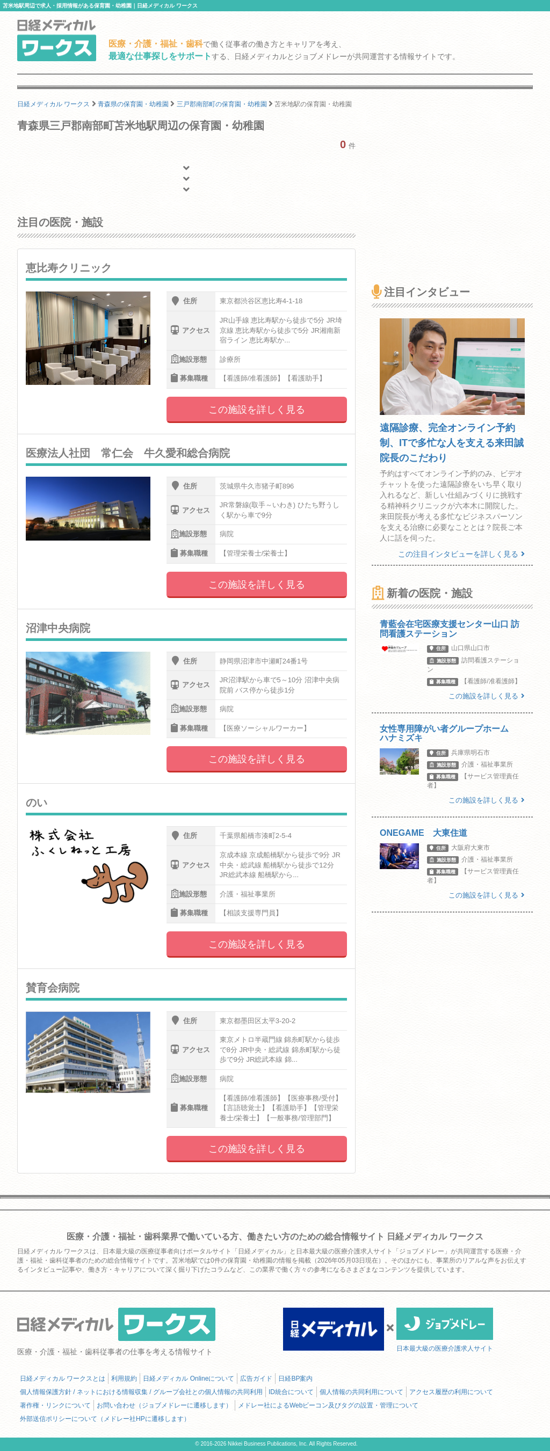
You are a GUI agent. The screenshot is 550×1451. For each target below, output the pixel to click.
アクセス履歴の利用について (451, 1392)
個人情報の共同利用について (361, 1392)
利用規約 (124, 1378)
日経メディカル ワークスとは (62, 1378)
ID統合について (291, 1392)
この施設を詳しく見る (256, 409)
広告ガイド (256, 1378)
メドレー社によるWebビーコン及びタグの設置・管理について (328, 1405)
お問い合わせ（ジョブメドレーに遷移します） (164, 1405)
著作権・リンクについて (55, 1405)
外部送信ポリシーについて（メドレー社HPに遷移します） (105, 1419)
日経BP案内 (295, 1378)
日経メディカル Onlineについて (188, 1378)
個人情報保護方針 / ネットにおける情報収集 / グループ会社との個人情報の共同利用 (141, 1392)
